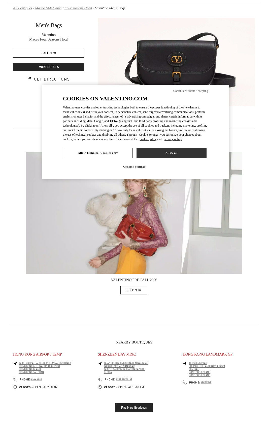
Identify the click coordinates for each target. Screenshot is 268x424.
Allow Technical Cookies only (98, 152)
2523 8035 (206, 381)
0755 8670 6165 (124, 378)
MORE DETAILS (49, 67)
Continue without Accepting (190, 91)
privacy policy (172, 139)
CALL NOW (49, 53)
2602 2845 (36, 378)
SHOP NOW (137, 291)
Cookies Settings (134, 166)
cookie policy (148, 139)
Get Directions (52, 79)
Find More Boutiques (134, 407)
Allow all (171, 152)
